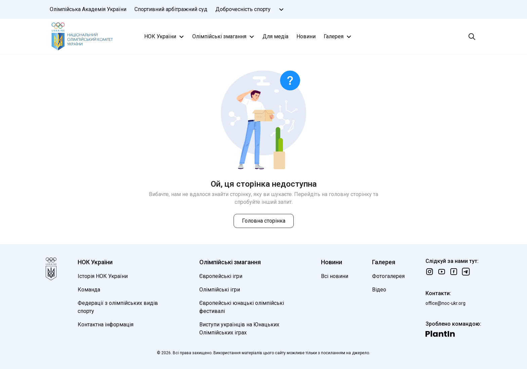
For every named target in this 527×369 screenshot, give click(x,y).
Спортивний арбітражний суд (170, 9)
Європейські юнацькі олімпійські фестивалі (241, 307)
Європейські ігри (220, 276)
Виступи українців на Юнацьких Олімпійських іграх (239, 328)
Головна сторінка (263, 221)
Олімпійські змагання (224, 37)
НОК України (165, 37)
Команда (89, 289)
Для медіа (275, 36)
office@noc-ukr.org (445, 303)
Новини (306, 36)
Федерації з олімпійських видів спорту (118, 307)
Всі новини (334, 276)
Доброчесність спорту (243, 9)
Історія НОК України (103, 276)
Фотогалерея (388, 276)
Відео (379, 289)
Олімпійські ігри (219, 289)
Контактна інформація (105, 324)
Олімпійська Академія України (88, 9)
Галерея (338, 37)
